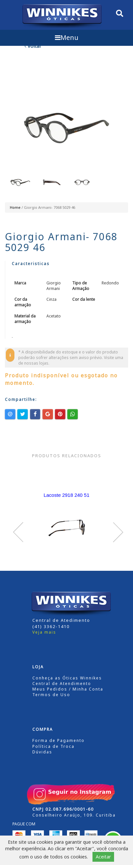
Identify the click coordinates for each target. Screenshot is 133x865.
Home (15, 207)
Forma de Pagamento (58, 740)
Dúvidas (42, 752)
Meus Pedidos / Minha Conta (67, 689)
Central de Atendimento (61, 683)
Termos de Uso (51, 694)
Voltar (33, 46)
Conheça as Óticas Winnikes (67, 678)
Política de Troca (53, 746)
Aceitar (103, 857)
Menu (66, 37)
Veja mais (44, 632)
